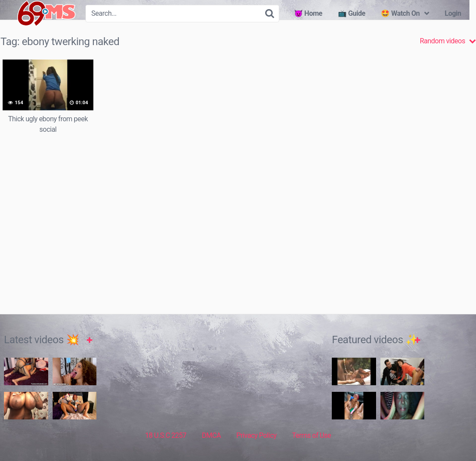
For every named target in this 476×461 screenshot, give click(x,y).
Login (452, 13)
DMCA (211, 435)
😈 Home (308, 13)
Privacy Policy (256, 435)
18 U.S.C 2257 (165, 435)
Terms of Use (311, 435)
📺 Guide (351, 13)
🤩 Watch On (400, 13)
